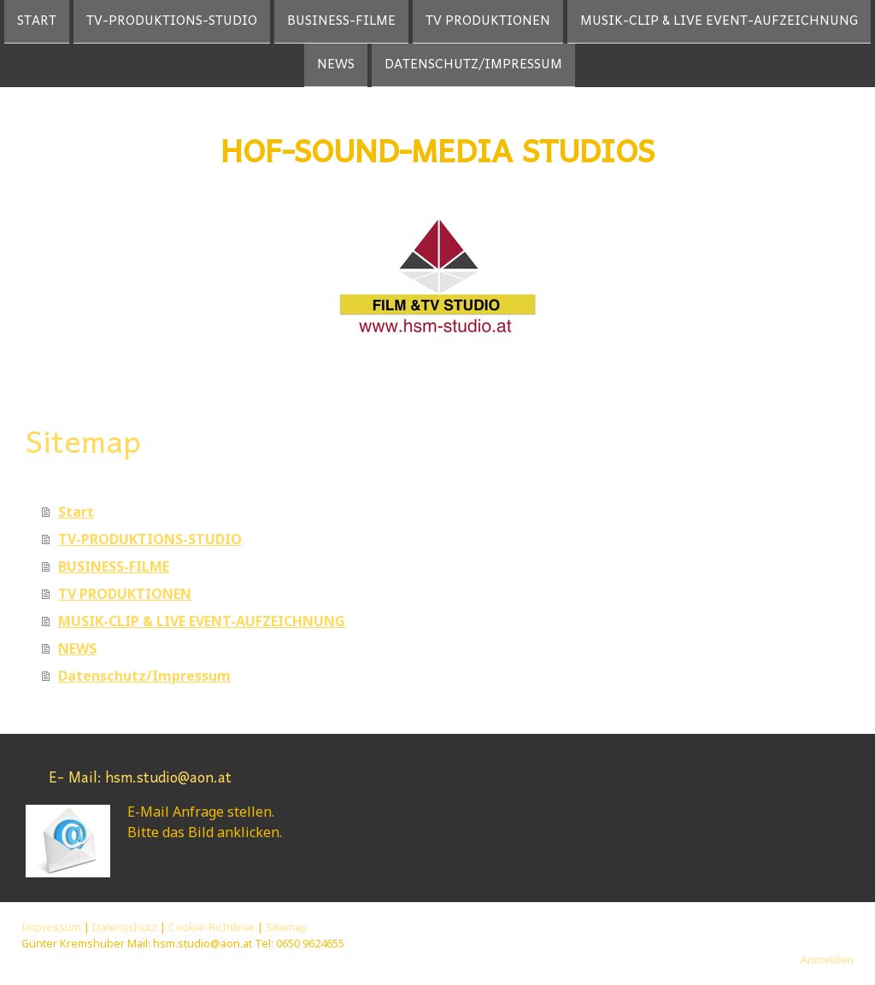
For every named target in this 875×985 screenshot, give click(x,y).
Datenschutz (124, 927)
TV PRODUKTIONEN (488, 21)
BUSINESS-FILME (341, 21)
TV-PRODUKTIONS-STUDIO (171, 21)
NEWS (336, 66)
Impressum (51, 927)
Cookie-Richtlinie (211, 927)
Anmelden (827, 959)
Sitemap (287, 927)
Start (36, 21)
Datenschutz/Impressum (473, 66)
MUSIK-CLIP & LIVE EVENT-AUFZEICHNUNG (719, 21)
